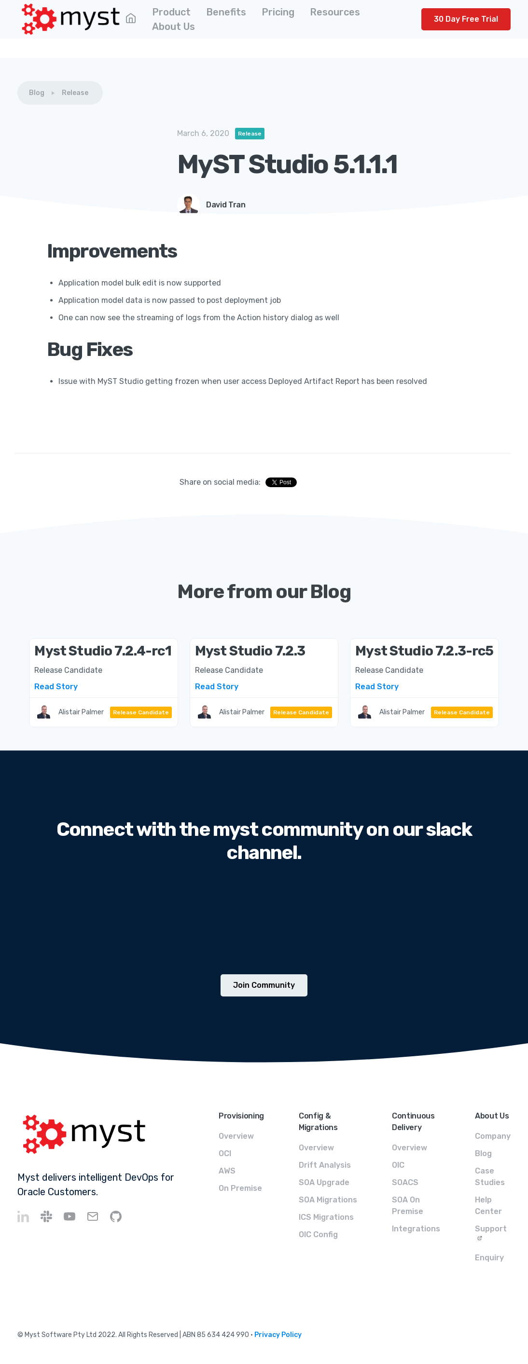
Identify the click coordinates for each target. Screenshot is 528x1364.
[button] (171, 12)
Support (491, 1228)
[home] (71, 19)
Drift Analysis (325, 1165)
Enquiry (489, 1257)
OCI (225, 1153)
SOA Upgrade (324, 1182)
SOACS (405, 1182)
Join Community (264, 985)
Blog (36, 93)
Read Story (56, 686)
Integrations (416, 1228)
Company (493, 1136)
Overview (236, 1136)
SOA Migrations (328, 1199)
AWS (227, 1170)
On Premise (240, 1188)
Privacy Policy (278, 1335)
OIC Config (318, 1234)
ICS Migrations (326, 1217)
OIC (398, 1165)
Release (75, 93)
